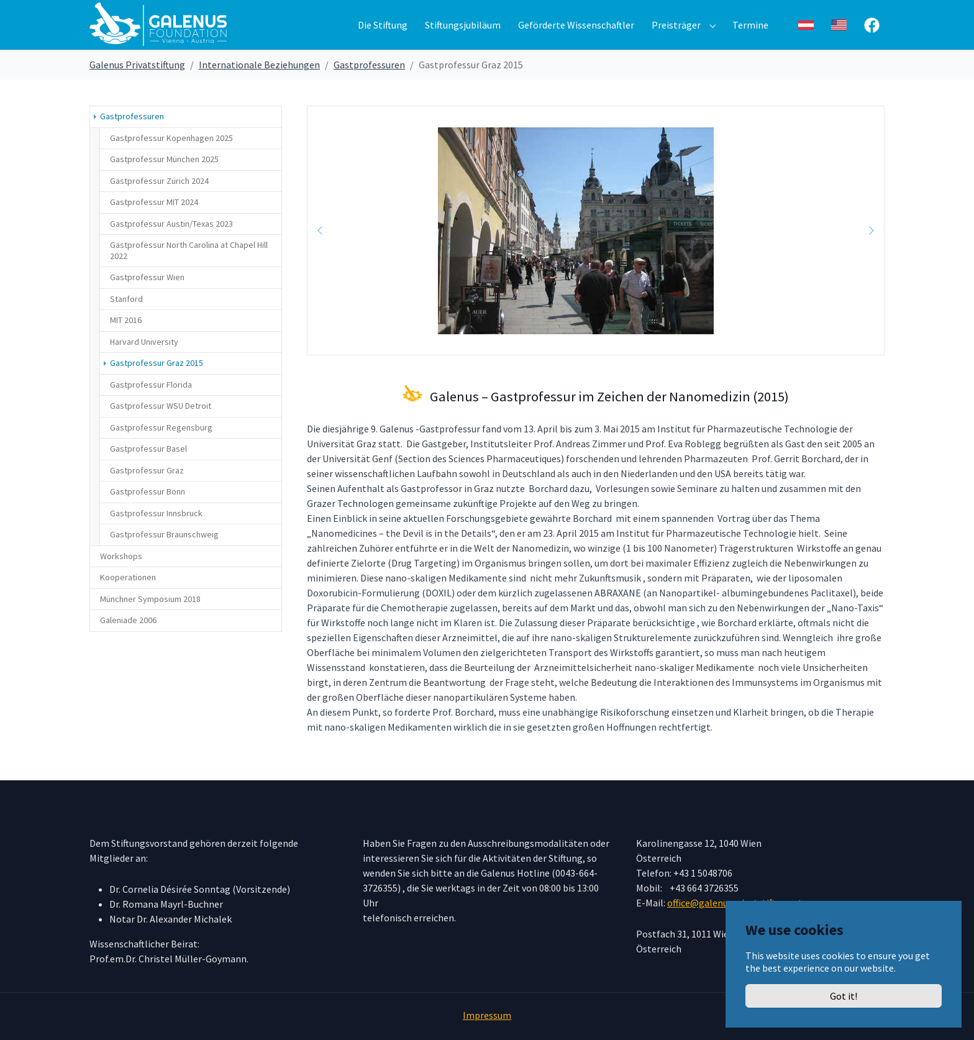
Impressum (487, 1015)
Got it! (843, 996)
